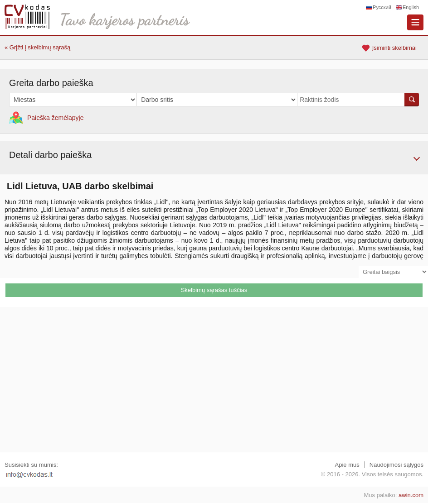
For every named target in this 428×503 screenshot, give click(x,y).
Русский (382, 7)
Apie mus (347, 464)
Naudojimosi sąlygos (396, 464)
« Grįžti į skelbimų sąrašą (37, 47)
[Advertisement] (214, 379)
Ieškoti (411, 99)
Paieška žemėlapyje (55, 117)
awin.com (411, 495)
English (411, 7)
